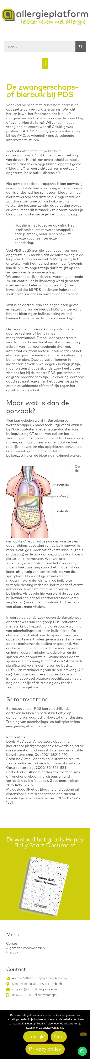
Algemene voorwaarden (25, 948)
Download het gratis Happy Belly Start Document (45, 843)
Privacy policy (45, 1049)
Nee (58, 1036)
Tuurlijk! (36, 1036)
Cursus (12, 943)
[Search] (80, 46)
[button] (45, 63)
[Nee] (83, 1034)
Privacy (12, 952)
